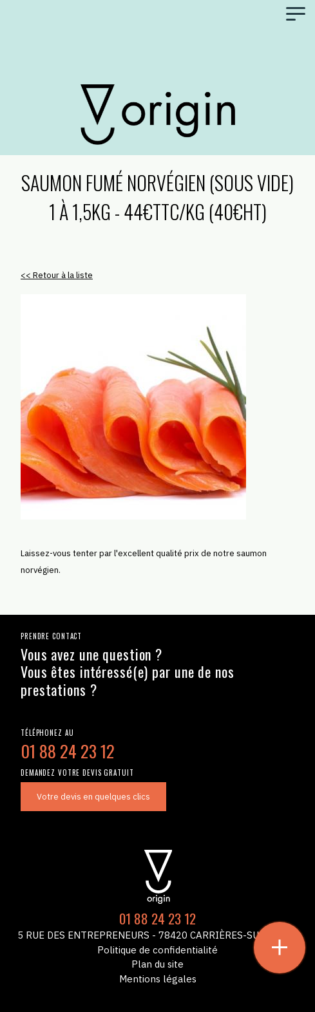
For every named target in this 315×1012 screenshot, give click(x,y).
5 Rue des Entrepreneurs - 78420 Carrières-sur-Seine (157, 935)
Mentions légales (157, 979)
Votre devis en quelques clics (93, 796)
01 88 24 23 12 (68, 751)
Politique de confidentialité (157, 950)
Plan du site (157, 964)
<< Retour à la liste (57, 275)
